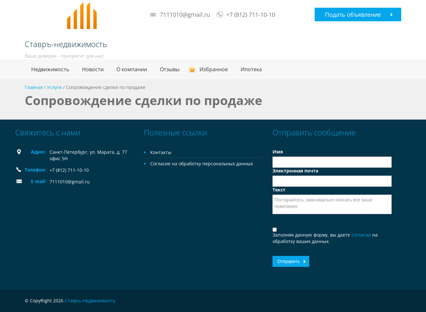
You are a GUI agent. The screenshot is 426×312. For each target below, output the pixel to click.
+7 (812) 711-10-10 (250, 14)
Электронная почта (295, 171)
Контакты (160, 152)
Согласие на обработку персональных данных (201, 164)
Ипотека (251, 69)
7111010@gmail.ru (185, 14)
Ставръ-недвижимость (66, 44)
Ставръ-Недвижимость (90, 300)
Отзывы (170, 69)
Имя (278, 152)
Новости (93, 69)
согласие (361, 235)
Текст (279, 190)
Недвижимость (50, 69)
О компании (131, 69)
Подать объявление (353, 14)
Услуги (54, 87)
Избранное (213, 69)
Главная (34, 87)
